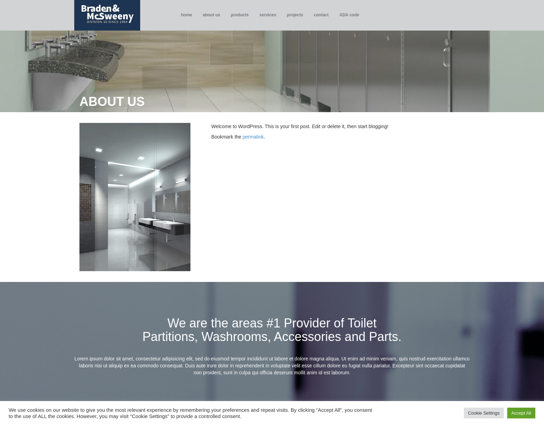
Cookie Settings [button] (484, 413)
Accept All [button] (521, 413)
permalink (253, 137)
